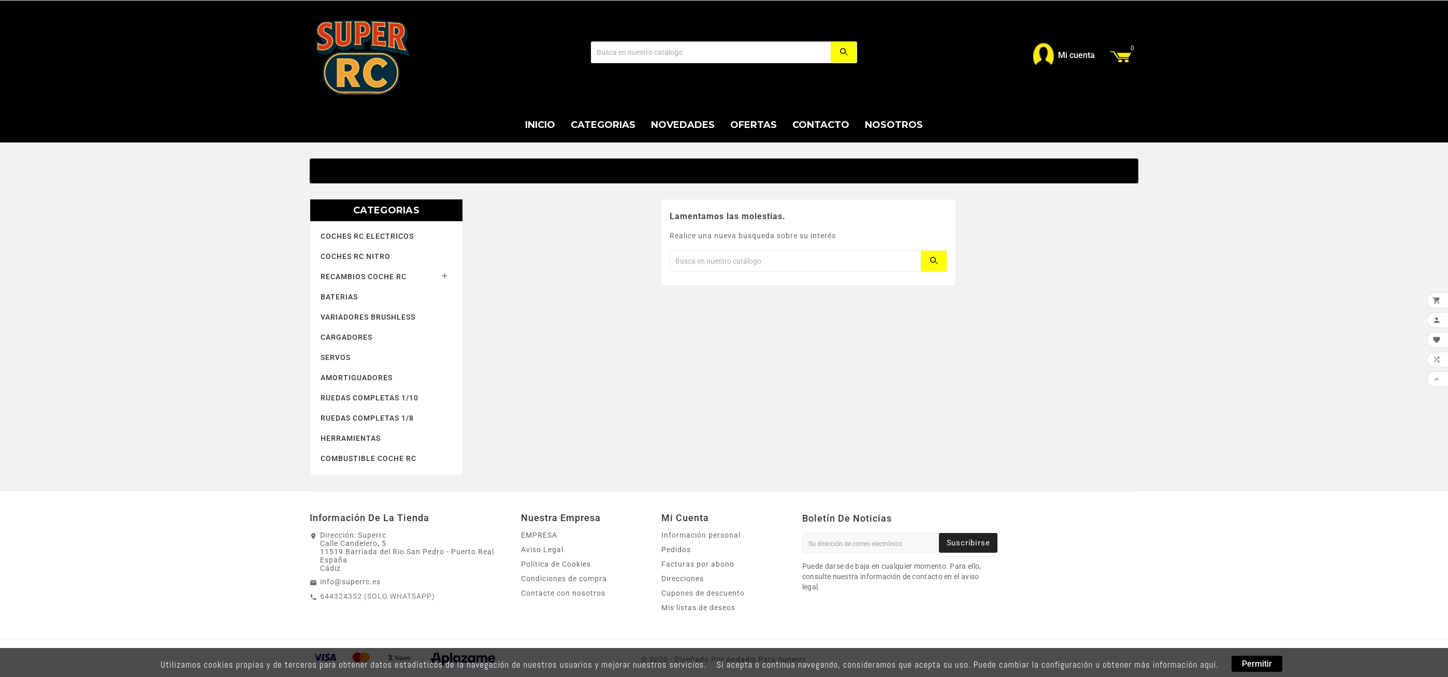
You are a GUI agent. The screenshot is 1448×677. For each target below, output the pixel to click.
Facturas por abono (697, 564)
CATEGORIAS (386, 210)
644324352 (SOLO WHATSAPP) (377, 596)
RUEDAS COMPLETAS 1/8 (367, 418)
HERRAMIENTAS (351, 438)
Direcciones (682, 578)
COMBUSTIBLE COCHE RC (368, 458)
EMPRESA (539, 535)
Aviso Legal (542, 549)
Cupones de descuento (703, 593)
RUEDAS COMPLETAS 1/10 (369, 398)
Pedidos (676, 549)
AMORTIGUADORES (357, 377)
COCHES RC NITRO (355, 256)
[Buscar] (710, 52)
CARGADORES (346, 337)
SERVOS (336, 357)
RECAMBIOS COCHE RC (364, 276)
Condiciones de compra (564, 578)
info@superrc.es (350, 582)
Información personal (701, 535)
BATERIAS (339, 297)
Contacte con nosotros (563, 593)
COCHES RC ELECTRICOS (367, 236)
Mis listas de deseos (698, 607)
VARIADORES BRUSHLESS (368, 317)
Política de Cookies (556, 564)
